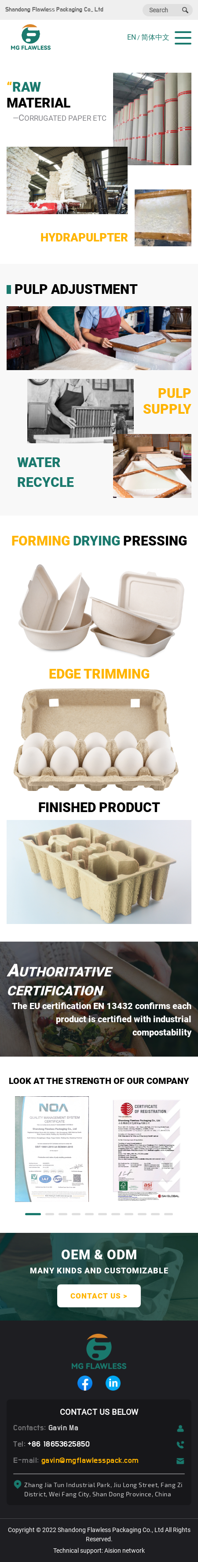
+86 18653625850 (59, 1444)
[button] (33, 1214)
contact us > (99, 1295)
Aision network (124, 1550)
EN (131, 37)
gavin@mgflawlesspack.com (90, 1461)
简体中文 (155, 37)
